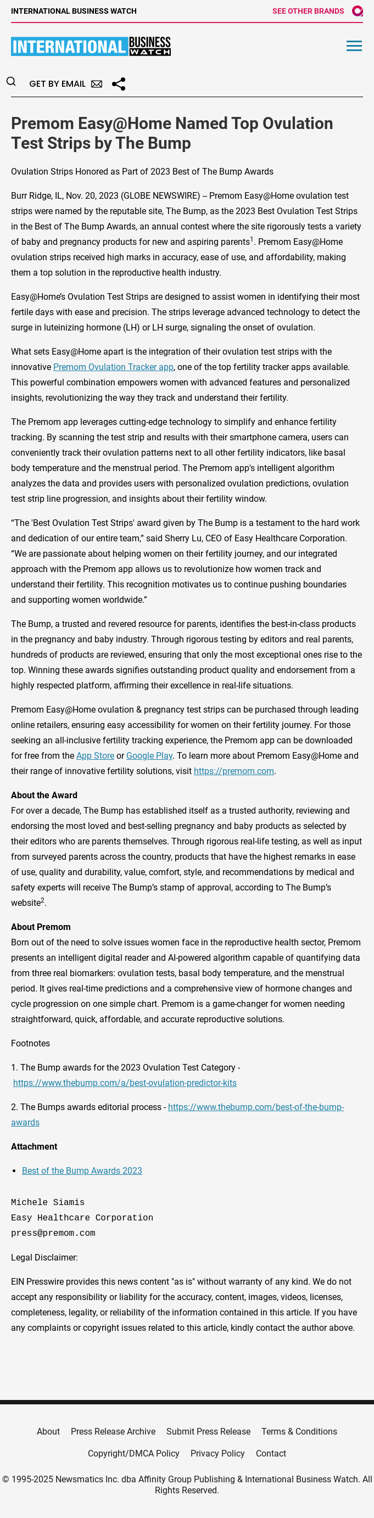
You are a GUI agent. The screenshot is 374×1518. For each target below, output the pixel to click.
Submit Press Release (208, 1431)
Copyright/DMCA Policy (134, 1453)
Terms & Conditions (299, 1431)
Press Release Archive (113, 1431)
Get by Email (65, 83)
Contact (271, 1453)
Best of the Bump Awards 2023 (82, 1171)
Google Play (149, 755)
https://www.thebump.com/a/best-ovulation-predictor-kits (125, 1083)
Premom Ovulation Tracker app (113, 367)
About (48, 1431)
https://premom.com (234, 771)
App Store (95, 755)
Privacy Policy (218, 1453)
